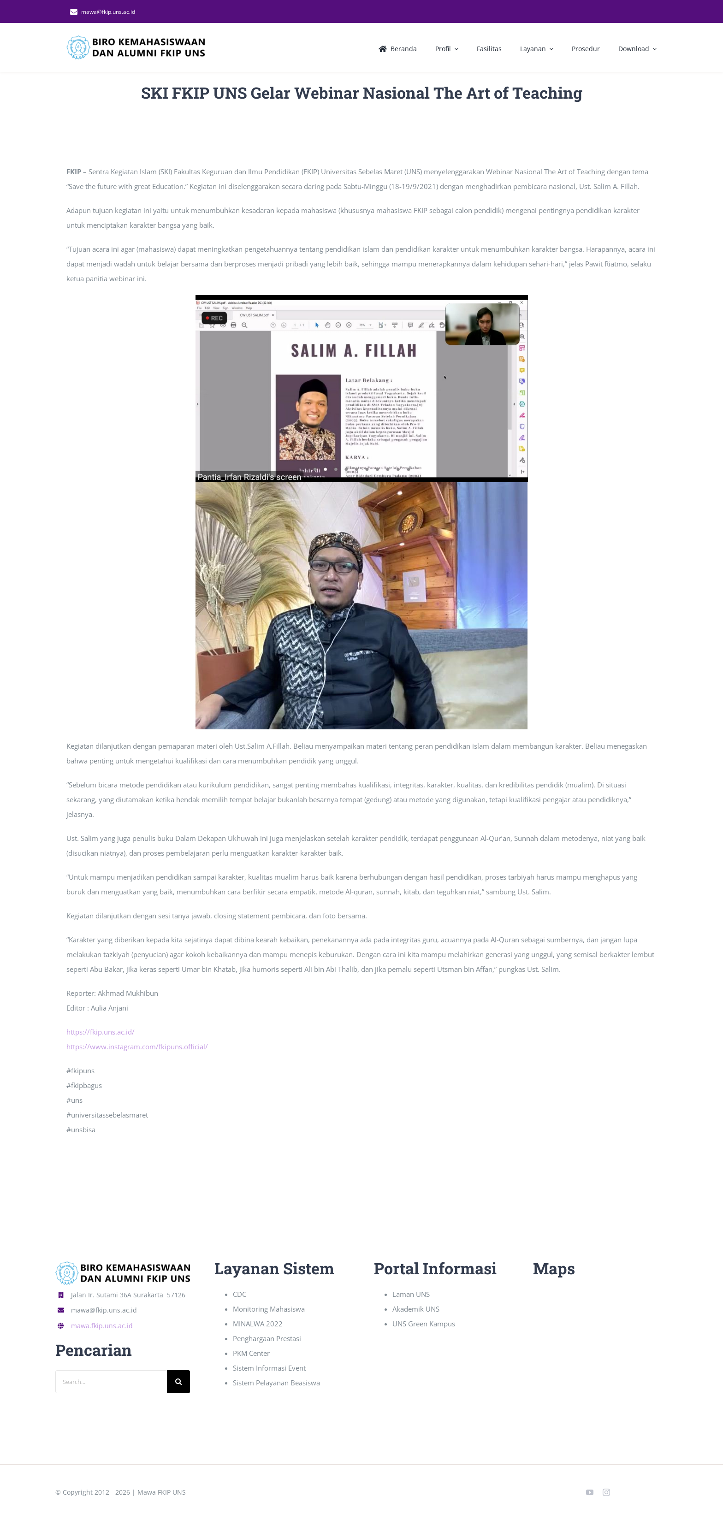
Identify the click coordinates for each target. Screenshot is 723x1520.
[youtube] (589, 1492)
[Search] (178, 1381)
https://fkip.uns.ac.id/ (100, 1031)
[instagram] (606, 1492)
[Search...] (111, 1381)
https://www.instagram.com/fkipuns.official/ (137, 1046)
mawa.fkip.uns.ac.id (102, 1325)
